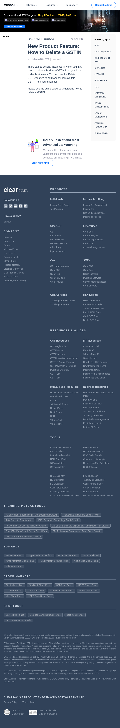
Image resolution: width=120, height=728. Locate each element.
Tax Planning (56, 209)
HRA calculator (57, 476)
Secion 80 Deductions (94, 213)
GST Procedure (57, 354)
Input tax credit (57, 251)
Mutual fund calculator (61, 455)
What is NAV (56, 424)
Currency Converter (59, 491)
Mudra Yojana (90, 399)
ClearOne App (90, 285)
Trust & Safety (11, 276)
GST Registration (103, 51)
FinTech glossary (12, 265)
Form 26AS (88, 350)
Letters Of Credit (91, 427)
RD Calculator (57, 480)
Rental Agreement (92, 423)
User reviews (10, 253)
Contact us (9, 241)
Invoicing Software (92, 278)
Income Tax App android (95, 205)
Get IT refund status (92, 484)
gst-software (49, 39)
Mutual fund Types (59, 396)
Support (7, 221)
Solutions (32, 5)
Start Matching (40, 162)
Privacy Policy (10, 702)
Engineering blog (12, 257)
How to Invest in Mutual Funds (65, 392)
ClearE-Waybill (90, 235)
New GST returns (58, 243)
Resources (52, 5)
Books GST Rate (91, 320)
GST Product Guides (14, 272)
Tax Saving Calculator (93, 480)
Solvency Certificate (93, 415)
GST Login (55, 235)
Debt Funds (56, 412)
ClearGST (88, 231)
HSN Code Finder (92, 300)
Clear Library (10, 261)
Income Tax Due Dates (94, 377)
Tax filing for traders (59, 304)
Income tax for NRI (92, 217)
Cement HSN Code (92, 304)
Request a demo (103, 5)
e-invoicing (55, 247)
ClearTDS (88, 243)
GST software (57, 239)
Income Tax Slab (91, 346)
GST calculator (57, 467)
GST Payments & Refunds (63, 366)
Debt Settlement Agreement (96, 419)
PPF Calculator (90, 447)
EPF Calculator (90, 491)
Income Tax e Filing (59, 205)
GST (38, 39)
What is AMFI (56, 420)
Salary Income (90, 358)
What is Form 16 (91, 354)
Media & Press (11, 249)
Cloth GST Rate (91, 316)
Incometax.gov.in (91, 370)
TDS (97, 86)
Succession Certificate (94, 411)
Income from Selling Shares (96, 374)
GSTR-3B (55, 377)
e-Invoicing (100, 68)
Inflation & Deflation (92, 403)
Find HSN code (90, 476)
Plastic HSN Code (92, 312)
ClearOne (88, 270)
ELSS (53, 400)
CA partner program (60, 266)
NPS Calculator (90, 467)
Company (72, 5)
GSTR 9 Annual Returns (62, 362)
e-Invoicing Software (93, 239)
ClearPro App (56, 282)
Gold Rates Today (59, 487)
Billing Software (90, 274)
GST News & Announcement (64, 358)
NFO (52, 416)
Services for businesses (94, 282)
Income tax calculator (60, 447)
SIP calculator (57, 463)
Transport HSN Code (93, 308)
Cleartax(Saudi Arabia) (15, 280)
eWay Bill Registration (94, 247)
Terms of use (28, 702)
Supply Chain (101, 133)
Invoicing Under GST (60, 370)
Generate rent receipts (94, 459)
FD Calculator (57, 484)
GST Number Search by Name (98, 495)
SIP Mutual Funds (59, 404)
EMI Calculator (57, 451)
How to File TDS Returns (95, 362)
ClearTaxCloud (57, 278)
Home (30, 39)
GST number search (93, 451)
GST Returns (101, 80)
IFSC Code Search (92, 455)
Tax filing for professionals (62, 300)
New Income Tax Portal (94, 366)
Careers (8, 245)
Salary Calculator (91, 487)
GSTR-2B (55, 374)
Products (13, 5)
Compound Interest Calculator (64, 495)
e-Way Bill (99, 74)
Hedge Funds (56, 408)
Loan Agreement (91, 407)
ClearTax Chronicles (13, 269)
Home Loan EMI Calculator (96, 463)
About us (8, 237)
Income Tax (88, 209)
